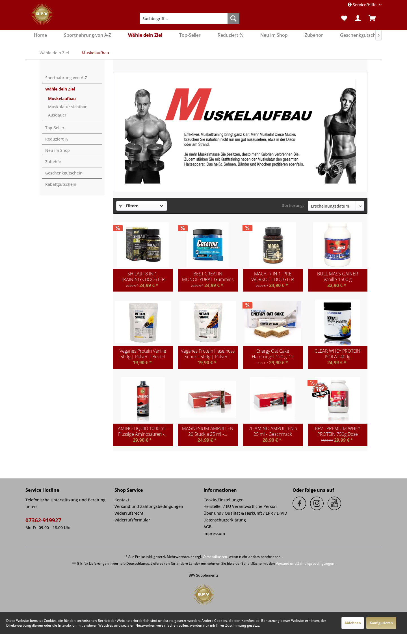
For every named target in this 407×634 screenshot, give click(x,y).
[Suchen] (233, 18)
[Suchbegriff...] (189, 18)
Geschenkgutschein (64, 173)
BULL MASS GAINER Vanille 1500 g (337, 277)
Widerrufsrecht (128, 513)
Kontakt (121, 500)
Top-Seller (54, 127)
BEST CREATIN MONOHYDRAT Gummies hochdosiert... (207, 277)
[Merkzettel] (344, 18)
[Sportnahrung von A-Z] (87, 35)
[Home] (40, 35)
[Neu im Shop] (274, 35)
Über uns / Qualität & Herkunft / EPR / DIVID (245, 513)
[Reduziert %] (230, 35)
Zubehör (53, 161)
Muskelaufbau (62, 98)
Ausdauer (57, 115)
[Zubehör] (314, 35)
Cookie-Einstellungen (224, 500)
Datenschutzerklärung (225, 520)
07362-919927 (43, 520)
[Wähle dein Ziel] (145, 35)
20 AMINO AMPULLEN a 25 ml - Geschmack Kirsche (272, 431)
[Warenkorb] (374, 18)
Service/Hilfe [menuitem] (363, 4)
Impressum (214, 533)
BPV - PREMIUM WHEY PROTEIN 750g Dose (337, 431)
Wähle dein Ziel (60, 89)
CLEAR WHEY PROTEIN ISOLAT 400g (337, 354)
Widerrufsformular (132, 520)
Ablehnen (353, 622)
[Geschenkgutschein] (361, 35)
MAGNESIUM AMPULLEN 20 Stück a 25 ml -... (207, 431)
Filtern (128, 205)
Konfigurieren (381, 622)
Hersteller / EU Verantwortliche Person (240, 506)
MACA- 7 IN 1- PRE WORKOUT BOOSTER (272, 277)
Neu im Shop (57, 150)
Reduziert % (56, 139)
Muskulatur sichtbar (67, 106)
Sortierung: (293, 205)
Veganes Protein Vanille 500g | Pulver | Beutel (143, 354)
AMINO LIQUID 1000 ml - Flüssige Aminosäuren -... (143, 431)
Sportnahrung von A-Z (66, 77)
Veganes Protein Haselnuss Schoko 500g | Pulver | (208, 354)
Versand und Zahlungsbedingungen (148, 506)
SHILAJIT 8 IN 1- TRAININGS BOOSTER (143, 277)
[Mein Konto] (358, 18)
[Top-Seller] (190, 35)
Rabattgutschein (60, 184)
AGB (207, 526)
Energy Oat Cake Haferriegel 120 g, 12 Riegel (273, 354)
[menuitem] (189, 18)
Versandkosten (215, 556)
